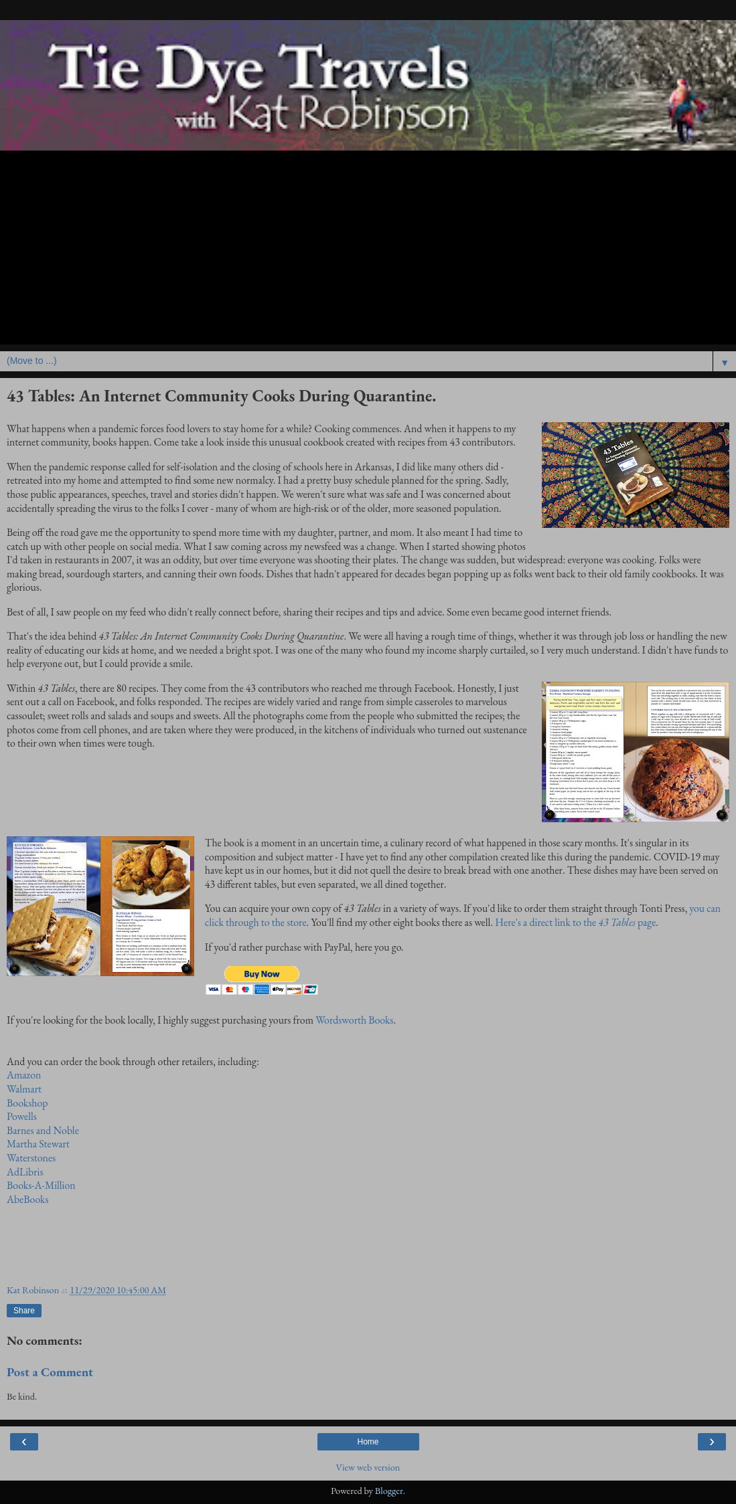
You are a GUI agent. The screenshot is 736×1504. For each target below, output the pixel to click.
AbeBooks (28, 1199)
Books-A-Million (41, 1185)
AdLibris (25, 1172)
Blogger (389, 1490)
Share (24, 1310)
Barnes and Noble (43, 1130)
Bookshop (27, 1103)
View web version (368, 1467)
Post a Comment (50, 1372)
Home (367, 1441)
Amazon (24, 1075)
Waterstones (31, 1158)
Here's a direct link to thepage (575, 922)
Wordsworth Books (354, 1020)
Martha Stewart (38, 1144)
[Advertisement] (368, 251)
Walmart (24, 1089)
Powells (22, 1116)
